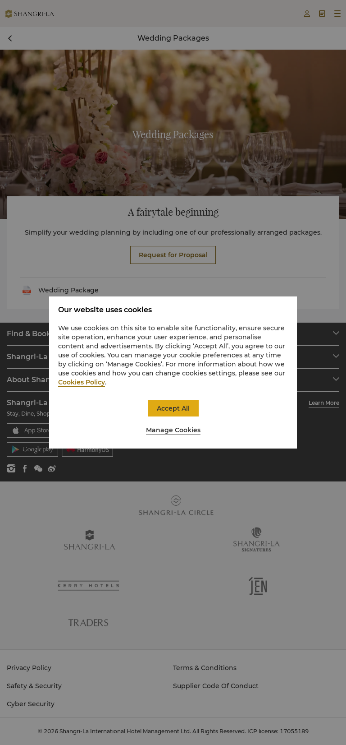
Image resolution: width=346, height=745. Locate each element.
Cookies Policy (81, 382)
